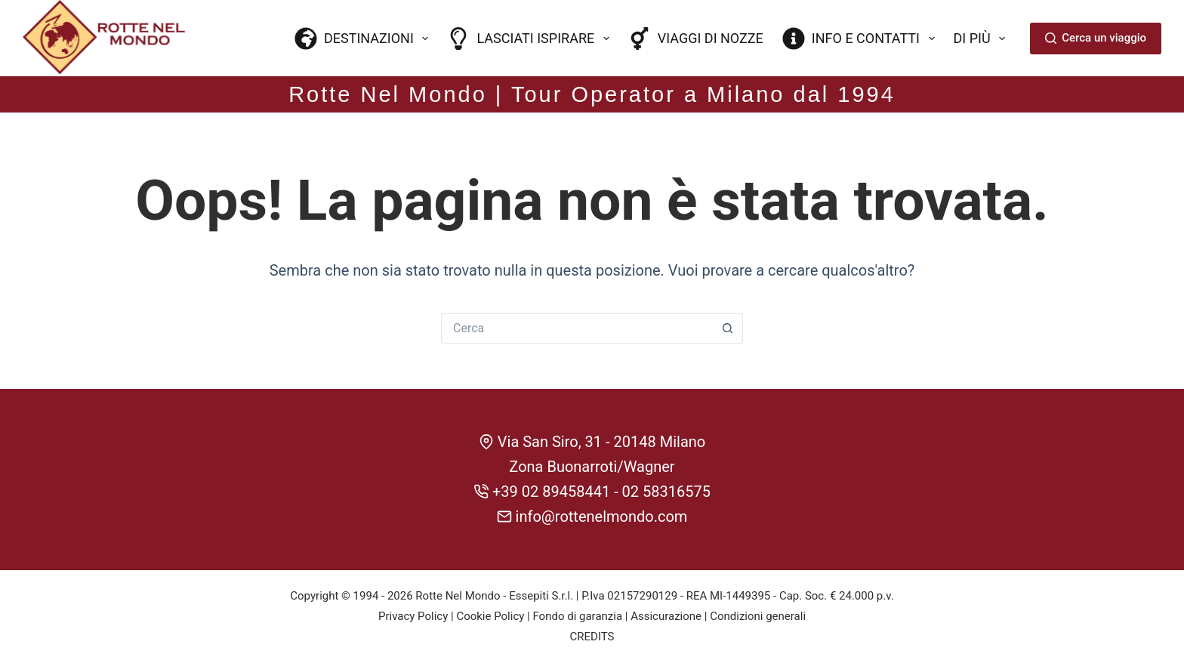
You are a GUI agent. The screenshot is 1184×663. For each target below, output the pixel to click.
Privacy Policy (413, 616)
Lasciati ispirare (531, 38)
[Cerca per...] (577, 328)
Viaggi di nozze (695, 38)
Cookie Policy (490, 616)
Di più (983, 38)
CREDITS (592, 636)
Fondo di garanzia (577, 616)
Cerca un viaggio (1095, 38)
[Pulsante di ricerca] (728, 328)
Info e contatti (861, 38)
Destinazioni (364, 38)
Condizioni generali (758, 616)
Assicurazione (666, 616)
